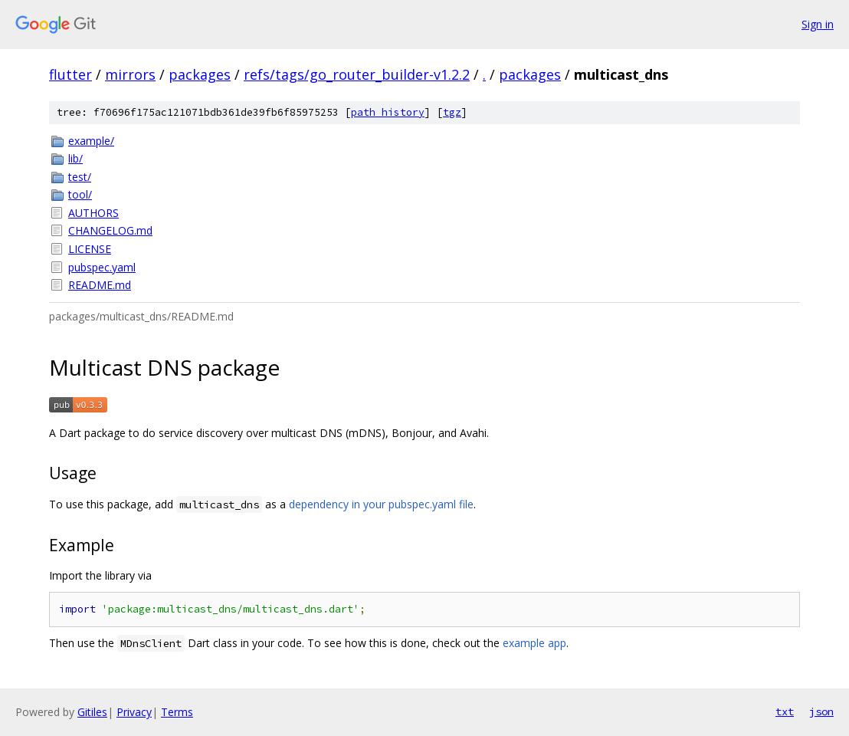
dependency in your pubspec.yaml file (381, 504)
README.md (99, 285)
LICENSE (89, 249)
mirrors (130, 74)
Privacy (134, 712)
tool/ (80, 194)
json (821, 711)
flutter (70, 74)
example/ (91, 140)
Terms (177, 712)
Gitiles (92, 712)
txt (784, 711)
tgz (452, 112)
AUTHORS (93, 212)
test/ (79, 176)
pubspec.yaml (102, 267)
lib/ (75, 158)
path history (387, 112)
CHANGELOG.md (110, 230)
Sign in (817, 24)
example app (534, 643)
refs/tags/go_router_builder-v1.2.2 (357, 74)
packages (200, 74)
